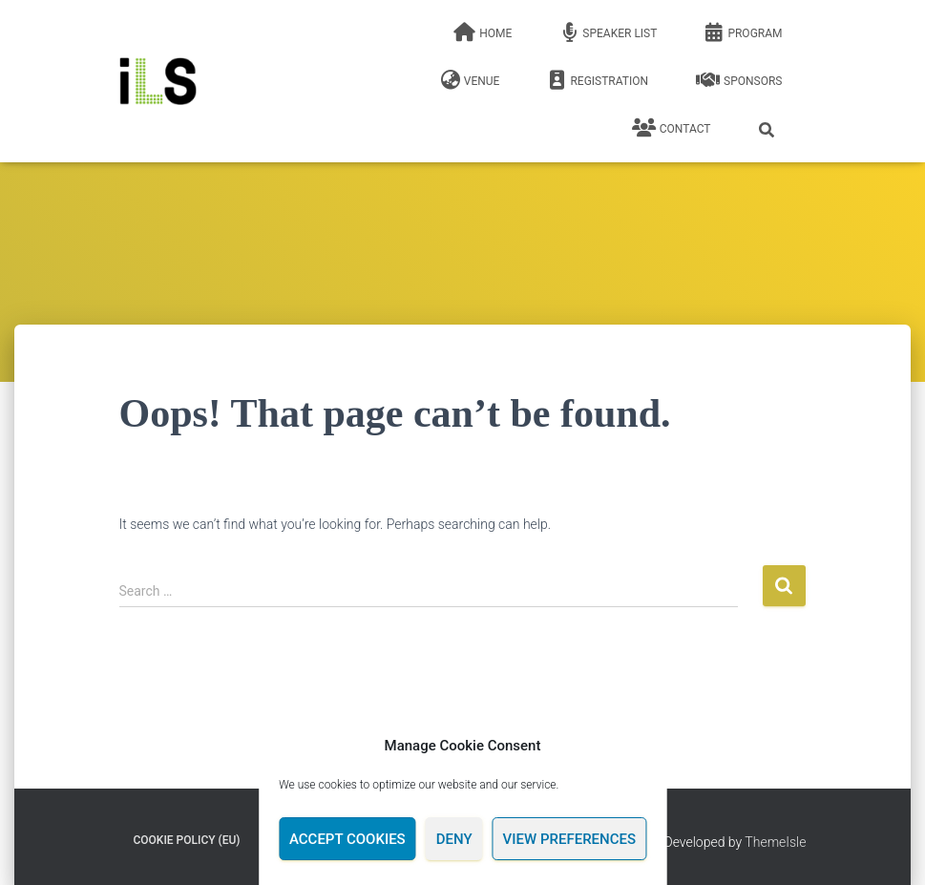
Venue (470, 80)
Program (743, 32)
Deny (454, 839)
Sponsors (739, 80)
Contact (671, 127)
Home (482, 32)
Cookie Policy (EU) (187, 840)
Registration (597, 80)
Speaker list (608, 32)
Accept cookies (347, 839)
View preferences (569, 839)
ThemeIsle (775, 842)
